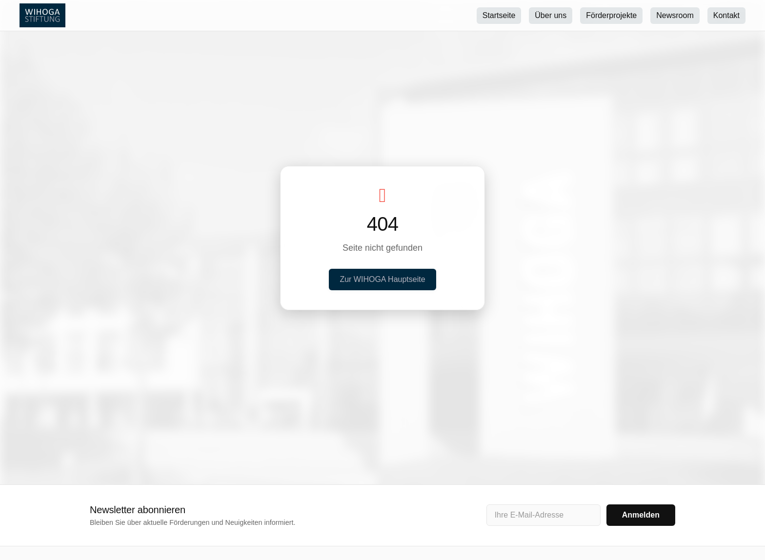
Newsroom (674, 15)
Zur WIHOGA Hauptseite (382, 279)
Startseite (499, 15)
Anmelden (641, 515)
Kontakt (726, 15)
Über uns (550, 15)
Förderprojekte (611, 15)
